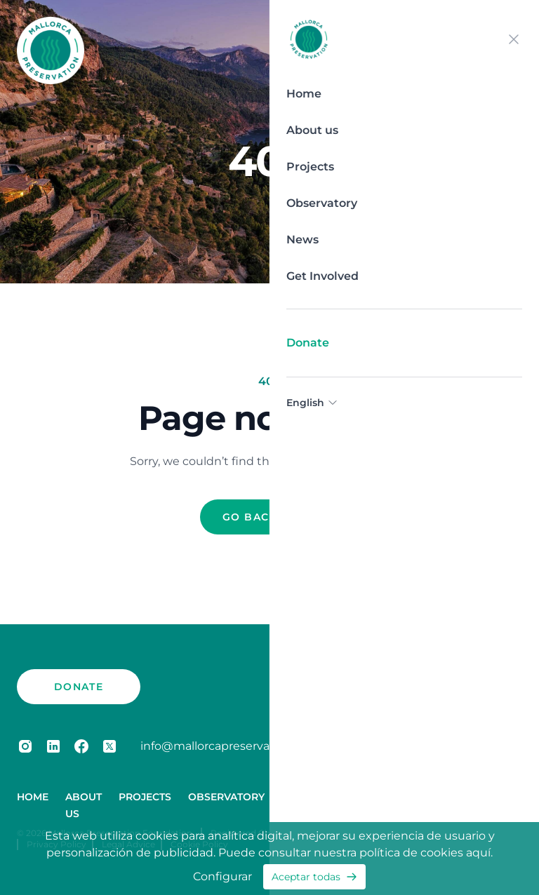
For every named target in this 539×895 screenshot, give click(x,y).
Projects (310, 166)
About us (312, 130)
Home (303, 93)
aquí (478, 852)
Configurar (222, 876)
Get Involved (322, 276)
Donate (307, 342)
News (302, 239)
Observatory (321, 203)
